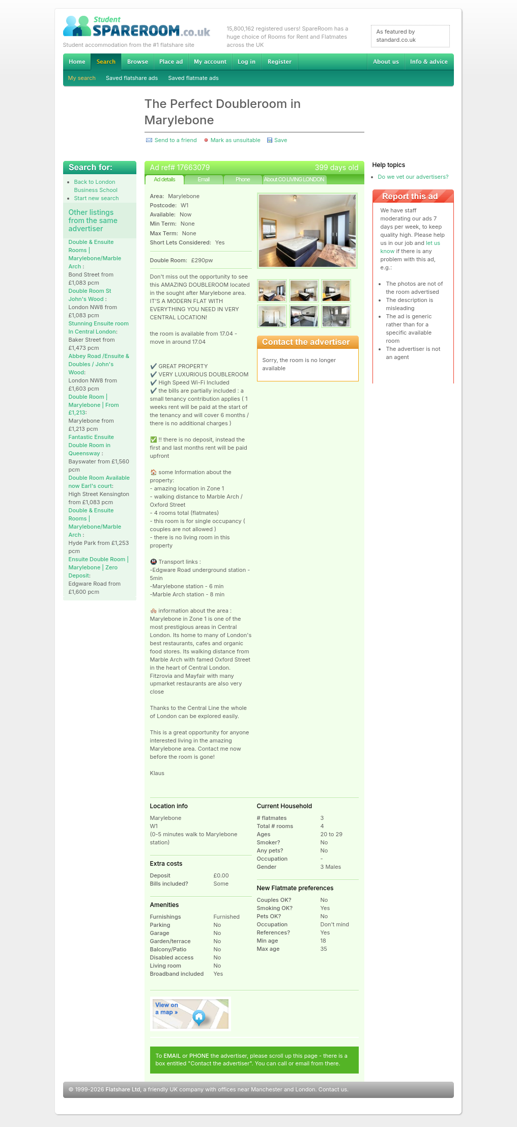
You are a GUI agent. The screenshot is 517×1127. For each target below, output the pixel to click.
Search (106, 61)
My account (210, 61)
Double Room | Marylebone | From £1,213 (94, 405)
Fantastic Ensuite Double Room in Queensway (91, 445)
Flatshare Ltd (123, 1089)
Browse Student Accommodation (137, 61)
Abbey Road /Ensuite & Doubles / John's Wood (99, 364)
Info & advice (429, 61)
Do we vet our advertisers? (413, 176)
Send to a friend (176, 140)
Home (77, 61)
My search (82, 77)
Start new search (96, 198)
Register (279, 61)
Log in (246, 61)
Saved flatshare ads (132, 77)
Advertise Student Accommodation (171, 61)
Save (280, 140)
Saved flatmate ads (193, 77)
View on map (191, 1014)
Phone (243, 179)
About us (386, 61)
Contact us (333, 1089)
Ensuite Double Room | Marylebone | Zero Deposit (99, 567)
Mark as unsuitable (236, 140)
